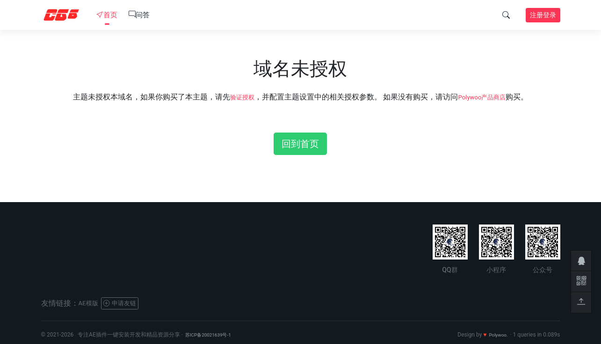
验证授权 (237, 96)
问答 (139, 15)
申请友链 (128, 303)
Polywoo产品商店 (485, 96)
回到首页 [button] (300, 143)
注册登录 (543, 15)
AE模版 (91, 303)
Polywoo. (496, 334)
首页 (106, 15)
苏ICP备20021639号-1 (213, 334)
